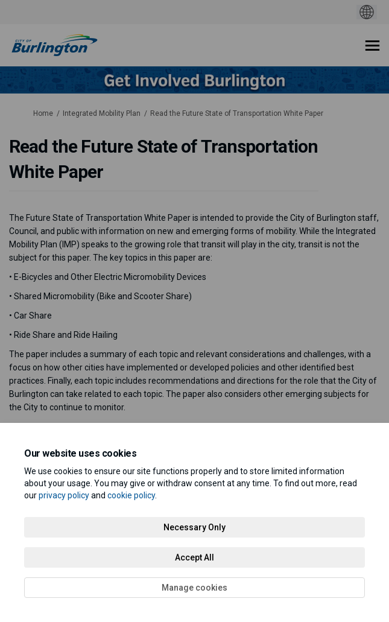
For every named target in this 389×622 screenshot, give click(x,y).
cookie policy (131, 495)
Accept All (194, 557)
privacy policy (64, 495)
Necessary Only (194, 527)
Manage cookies (194, 587)
